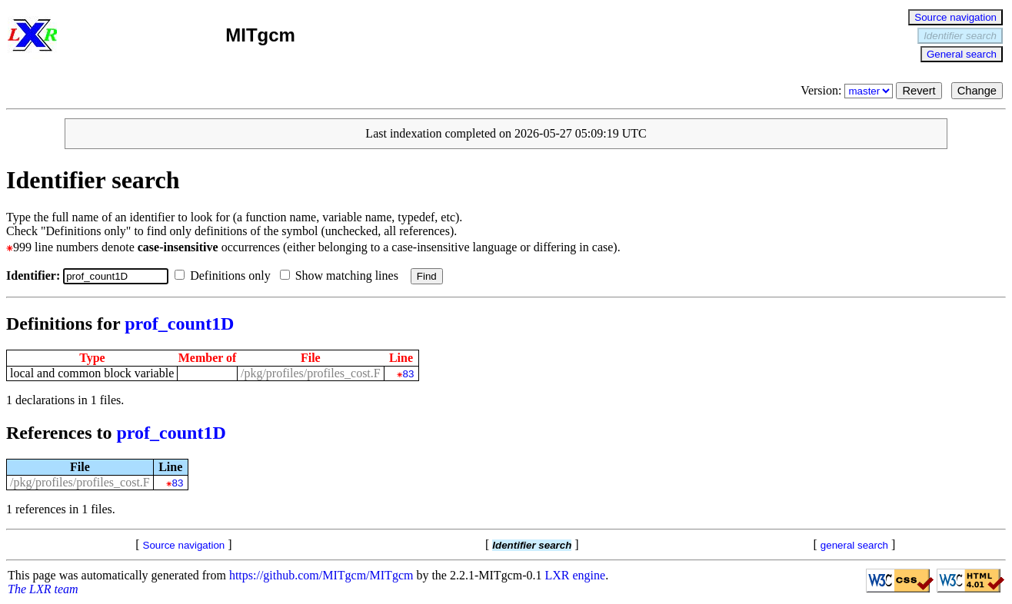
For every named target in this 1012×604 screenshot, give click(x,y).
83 (408, 374)
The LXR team (43, 589)
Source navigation (955, 17)
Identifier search (960, 35)
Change (977, 91)
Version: (848, 90)
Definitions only (225, 275)
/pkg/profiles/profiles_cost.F (311, 373)
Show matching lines (342, 275)
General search (962, 54)
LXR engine (575, 575)
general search (854, 545)
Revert (918, 91)
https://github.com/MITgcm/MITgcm (321, 575)
